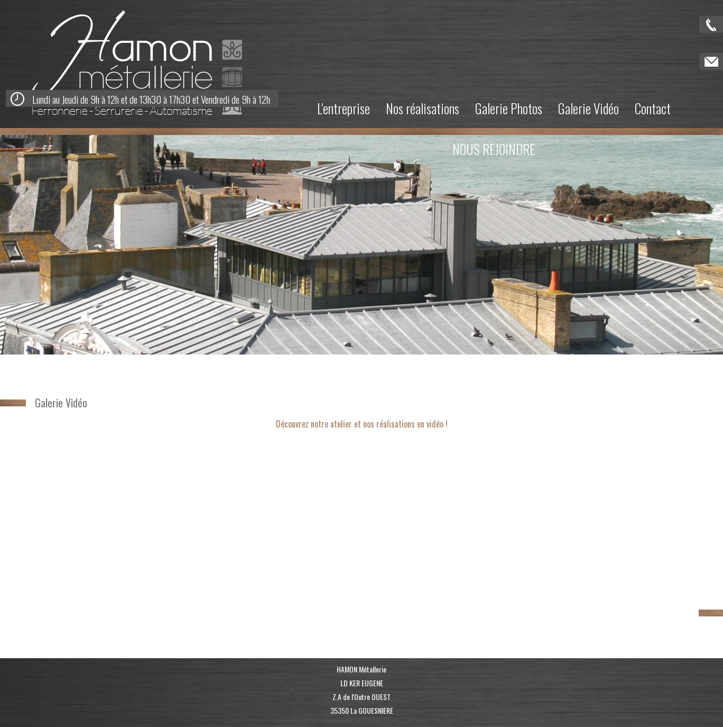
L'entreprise (343, 108)
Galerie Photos (508, 108)
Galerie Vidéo (588, 108)
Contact (653, 108)
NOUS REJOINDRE (493, 149)
